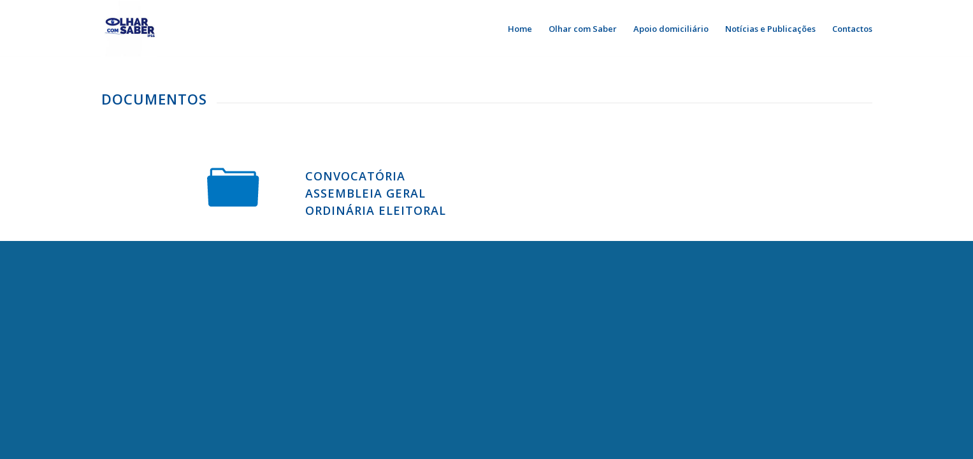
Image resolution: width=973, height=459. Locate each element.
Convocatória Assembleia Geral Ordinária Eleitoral (375, 193)
